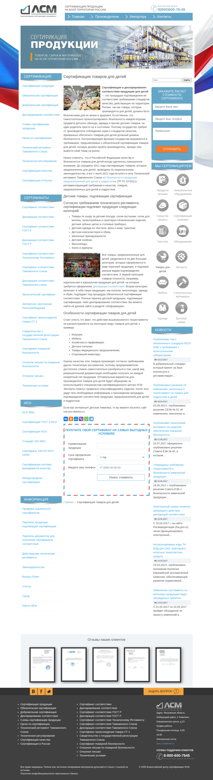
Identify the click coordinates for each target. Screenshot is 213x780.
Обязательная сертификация (40, 95)
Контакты (164, 16)
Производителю (107, 16)
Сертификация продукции (38, 85)
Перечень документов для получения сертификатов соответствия (38, 540)
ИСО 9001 (28, 412)
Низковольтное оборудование (183, 192)
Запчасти (181, 267)
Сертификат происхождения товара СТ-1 (105, 731)
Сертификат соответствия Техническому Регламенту (112, 720)
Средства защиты (162, 217)
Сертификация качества (37, 170)
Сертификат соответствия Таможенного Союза (108, 724)
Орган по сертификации (37, 138)
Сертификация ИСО (34, 431)
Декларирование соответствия (41, 114)
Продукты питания (162, 192)
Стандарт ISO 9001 (34, 441)
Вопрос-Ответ (30, 576)
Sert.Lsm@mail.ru (165, 743)
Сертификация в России (37, 180)
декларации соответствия (108, 286)
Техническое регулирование (39, 161)
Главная (78, 16)
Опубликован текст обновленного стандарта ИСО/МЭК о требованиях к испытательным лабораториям (172, 347)
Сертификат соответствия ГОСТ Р (100, 712)
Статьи (26, 586)
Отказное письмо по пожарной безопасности (107, 747)
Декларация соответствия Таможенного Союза (108, 727)
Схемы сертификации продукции (41, 720)
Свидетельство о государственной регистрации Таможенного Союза (40, 335)
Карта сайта (29, 605)
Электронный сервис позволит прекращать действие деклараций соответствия (172, 510)
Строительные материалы (183, 294)
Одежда (162, 318)
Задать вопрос (163, 691)
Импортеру (138, 16)
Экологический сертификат (39, 294)
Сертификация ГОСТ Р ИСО (39, 422)
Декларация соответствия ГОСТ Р (100, 715)
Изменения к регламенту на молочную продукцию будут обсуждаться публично (170, 594)
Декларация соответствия (38, 216)
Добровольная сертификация (40, 105)
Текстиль (162, 241)
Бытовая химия (181, 320)
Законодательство (33, 567)
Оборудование (183, 241)
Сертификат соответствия (38, 207)
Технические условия (35, 385)
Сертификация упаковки (183, 217)
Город (25, 596)
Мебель (162, 292)
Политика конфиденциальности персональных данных (49, 773)
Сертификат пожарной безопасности (102, 743)
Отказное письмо (32, 375)
